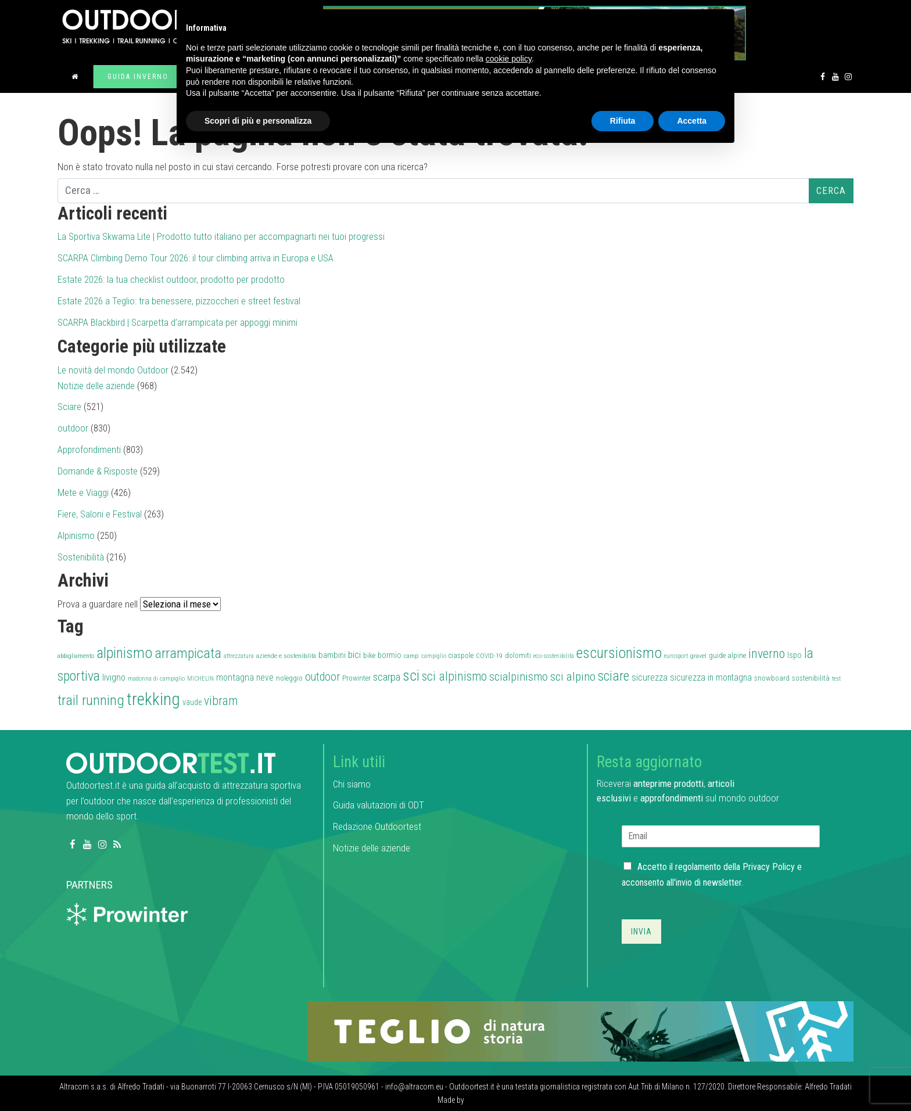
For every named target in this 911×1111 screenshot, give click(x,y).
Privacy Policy (769, 866)
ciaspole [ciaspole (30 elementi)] (461, 655)
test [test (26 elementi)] (836, 678)
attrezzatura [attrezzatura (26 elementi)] (239, 656)
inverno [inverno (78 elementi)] (766, 653)
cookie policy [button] (509, 58)
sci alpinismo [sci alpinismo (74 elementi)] (454, 676)
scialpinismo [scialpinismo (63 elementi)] (518, 677)
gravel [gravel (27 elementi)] (698, 656)
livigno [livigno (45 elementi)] (113, 677)
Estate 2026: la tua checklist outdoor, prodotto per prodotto (171, 279)
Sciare (69, 406)
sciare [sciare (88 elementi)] (613, 676)
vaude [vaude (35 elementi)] (192, 702)
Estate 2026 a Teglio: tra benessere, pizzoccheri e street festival (179, 301)
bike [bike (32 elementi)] (369, 655)
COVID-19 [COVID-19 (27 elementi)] (489, 656)
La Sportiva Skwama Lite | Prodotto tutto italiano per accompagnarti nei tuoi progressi (221, 236)
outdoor (73, 428)
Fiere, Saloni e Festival (100, 514)
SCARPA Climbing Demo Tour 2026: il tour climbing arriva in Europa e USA (195, 258)
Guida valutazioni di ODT (378, 805)
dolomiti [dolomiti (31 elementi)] (518, 655)
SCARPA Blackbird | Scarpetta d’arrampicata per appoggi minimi (177, 322)
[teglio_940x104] (580, 1030)
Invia (641, 931)
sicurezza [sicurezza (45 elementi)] (650, 677)
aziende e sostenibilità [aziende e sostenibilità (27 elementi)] (286, 656)
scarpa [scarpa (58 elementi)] (386, 677)
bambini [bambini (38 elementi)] (332, 655)
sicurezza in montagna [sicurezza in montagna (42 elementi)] (711, 677)
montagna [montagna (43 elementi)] (235, 677)
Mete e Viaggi (83, 492)
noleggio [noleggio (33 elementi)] (289, 678)
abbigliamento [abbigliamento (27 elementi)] (76, 656)
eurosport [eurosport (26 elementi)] (676, 656)
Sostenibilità (81, 557)
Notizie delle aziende (96, 385)
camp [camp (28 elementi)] (411, 656)
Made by (451, 1100)
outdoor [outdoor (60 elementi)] (322, 677)
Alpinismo (76, 535)
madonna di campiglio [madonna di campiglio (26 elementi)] (156, 678)
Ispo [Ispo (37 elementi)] (794, 655)
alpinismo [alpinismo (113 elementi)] (124, 652)
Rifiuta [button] (623, 120)
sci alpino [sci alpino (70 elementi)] (573, 677)
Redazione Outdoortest (377, 826)
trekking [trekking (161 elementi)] (153, 699)
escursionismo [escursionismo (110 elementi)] (619, 652)
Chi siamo (352, 784)
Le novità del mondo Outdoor (113, 370)
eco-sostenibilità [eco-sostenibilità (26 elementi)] (553, 656)
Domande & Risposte (98, 471)
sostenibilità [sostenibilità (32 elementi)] (811, 678)
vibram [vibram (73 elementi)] (221, 700)
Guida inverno (137, 77)
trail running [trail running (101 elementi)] (91, 700)
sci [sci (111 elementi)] (411, 675)
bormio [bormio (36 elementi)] (389, 655)
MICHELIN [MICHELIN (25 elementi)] (200, 678)
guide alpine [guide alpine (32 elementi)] (727, 655)
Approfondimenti (89, 449)
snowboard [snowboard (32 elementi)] (772, 678)
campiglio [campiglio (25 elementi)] (433, 656)
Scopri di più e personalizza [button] (258, 120)
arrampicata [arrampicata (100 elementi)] (188, 653)
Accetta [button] (691, 120)
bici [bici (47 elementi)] (354, 654)
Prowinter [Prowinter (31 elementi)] (356, 678)
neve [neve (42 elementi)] (265, 677)
